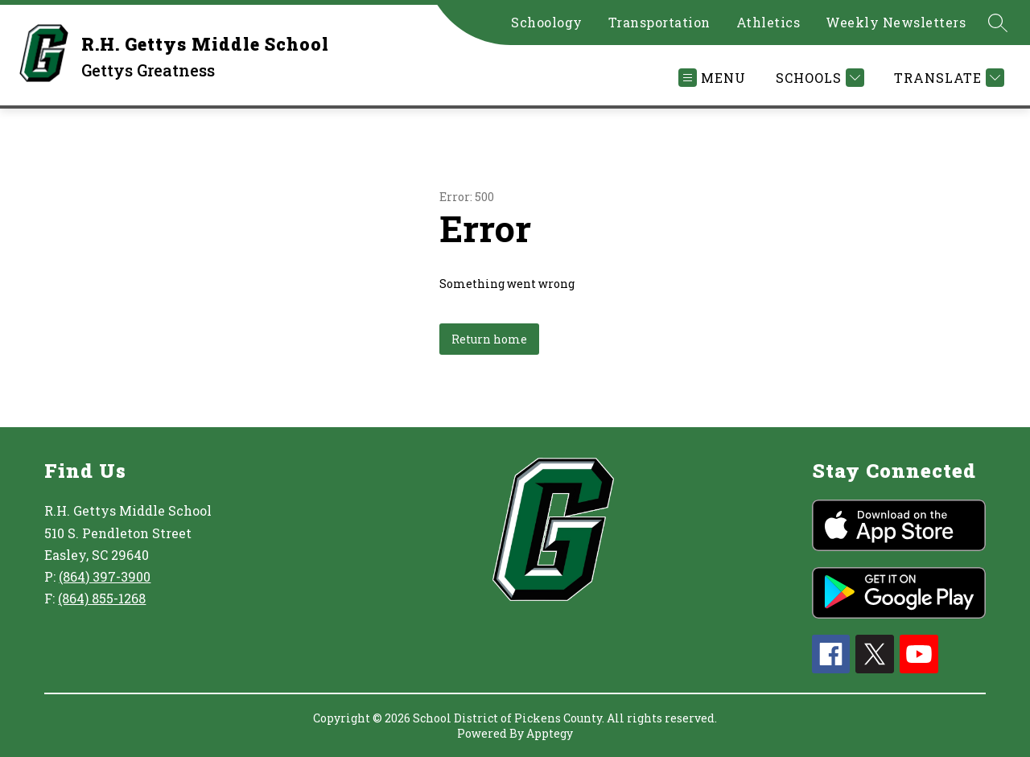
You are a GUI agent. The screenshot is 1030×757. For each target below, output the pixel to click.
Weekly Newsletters (896, 22)
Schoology (547, 22)
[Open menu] (712, 78)
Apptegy (549, 733)
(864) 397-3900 (104, 576)
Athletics (768, 22)
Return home (489, 339)
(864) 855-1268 (102, 598)
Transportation (659, 22)
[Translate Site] (947, 78)
